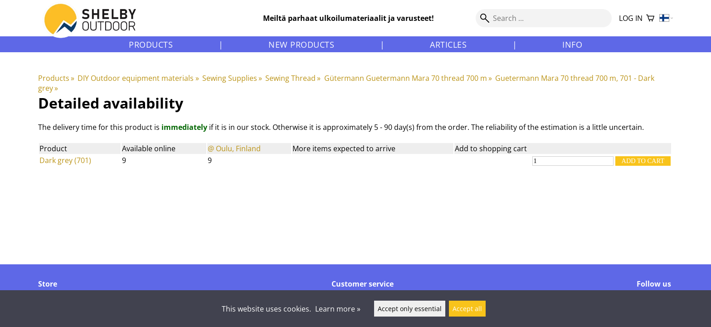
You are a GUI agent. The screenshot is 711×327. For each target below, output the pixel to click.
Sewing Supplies (232, 78)
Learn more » (337, 309)
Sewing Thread (293, 78)
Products (151, 44)
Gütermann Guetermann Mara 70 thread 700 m (408, 78)
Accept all (467, 308)
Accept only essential (410, 308)
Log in (631, 18)
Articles (448, 44)
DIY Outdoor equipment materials (138, 78)
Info (572, 44)
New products (301, 44)
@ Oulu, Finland (234, 149)
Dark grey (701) (65, 160)
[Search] (544, 18)
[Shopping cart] (650, 18)
